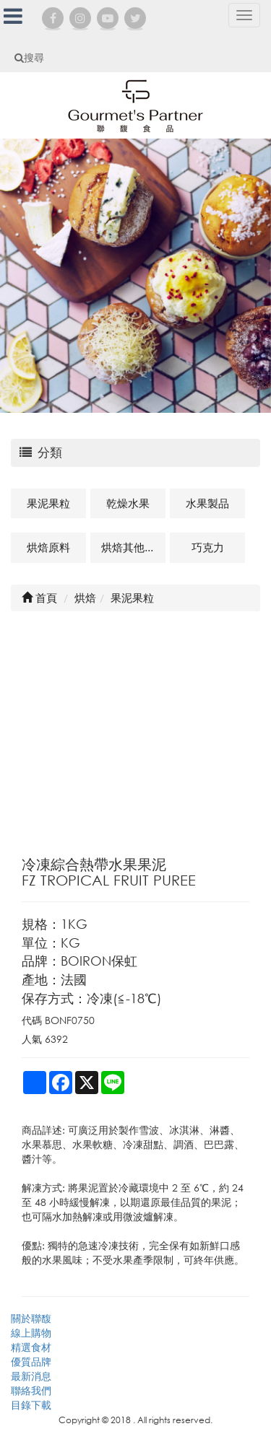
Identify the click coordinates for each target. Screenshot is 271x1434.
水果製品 (207, 503)
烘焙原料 (48, 547)
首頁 (39, 597)
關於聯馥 (31, 1318)
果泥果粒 (48, 503)
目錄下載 (31, 1405)
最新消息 (31, 1376)
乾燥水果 (128, 503)
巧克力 (208, 547)
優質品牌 (31, 1361)
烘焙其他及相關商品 (133, 547)
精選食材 (31, 1347)
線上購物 (31, 1332)
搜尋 (29, 57)
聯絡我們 (31, 1390)
